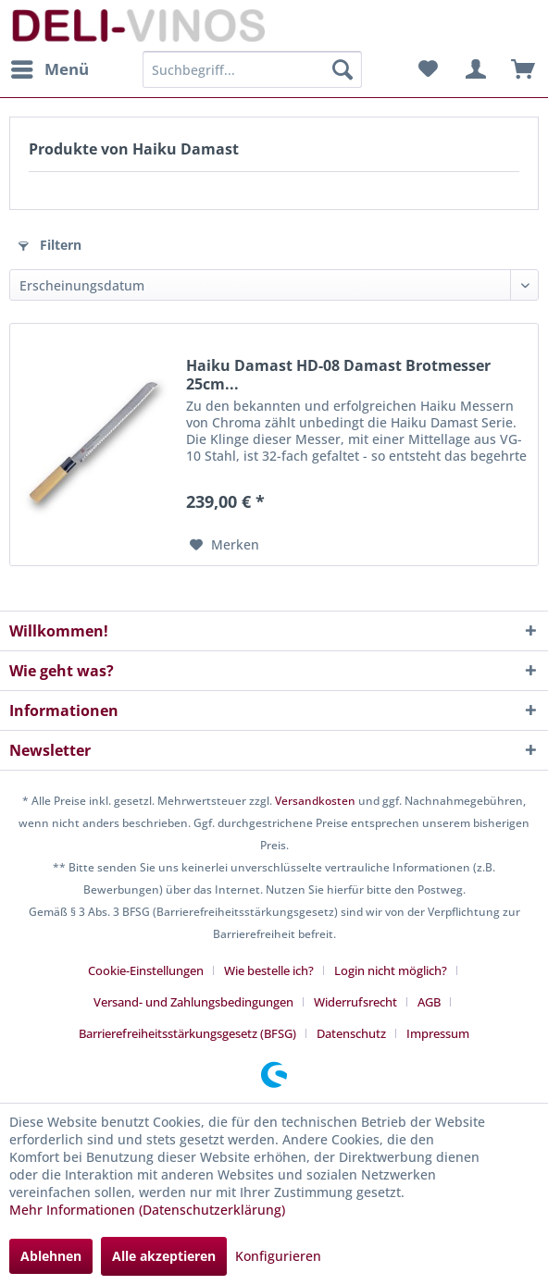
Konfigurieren (278, 1256)
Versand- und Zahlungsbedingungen (193, 1002)
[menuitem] (49, 69)
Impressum (437, 1033)
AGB (429, 1002)
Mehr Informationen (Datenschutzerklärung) (147, 1209)
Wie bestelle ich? (269, 970)
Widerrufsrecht (355, 1002)
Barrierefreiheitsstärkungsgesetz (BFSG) (187, 1033)
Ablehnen (50, 1256)
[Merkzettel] (427, 69)
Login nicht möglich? (390, 970)
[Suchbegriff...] (252, 69)
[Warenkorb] (518, 69)
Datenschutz (351, 1033)
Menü (50, 67)
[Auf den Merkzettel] (224, 545)
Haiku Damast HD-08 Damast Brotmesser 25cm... (338, 374)
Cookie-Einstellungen (146, 970)
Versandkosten (315, 801)
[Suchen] (342, 69)
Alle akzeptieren (164, 1256)
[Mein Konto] (473, 69)
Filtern (50, 244)
